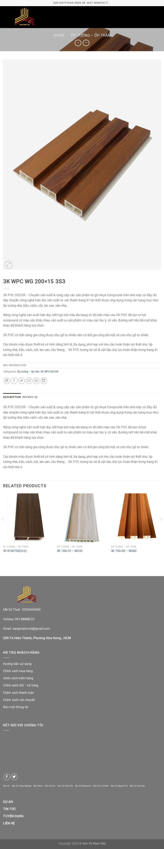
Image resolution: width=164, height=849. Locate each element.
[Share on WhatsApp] (6, 380)
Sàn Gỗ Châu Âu (65, 786)
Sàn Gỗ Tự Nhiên (101, 786)
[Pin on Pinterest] (36, 380)
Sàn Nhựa (38, 786)
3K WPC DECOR (49, 371)
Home (59, 35)
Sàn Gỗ (6, 786)
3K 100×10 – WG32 (70, 551)
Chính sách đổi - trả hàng (20, 685)
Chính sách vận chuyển (19, 700)
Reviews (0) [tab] (30, 397)
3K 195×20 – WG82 (124, 551)
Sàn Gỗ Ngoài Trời (119, 786)
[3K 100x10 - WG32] (82, 518)
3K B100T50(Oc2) (15, 551)
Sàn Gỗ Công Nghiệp (21, 786)
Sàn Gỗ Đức (50, 786)
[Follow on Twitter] (14, 776)
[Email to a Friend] (29, 380)
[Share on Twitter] (21, 380)
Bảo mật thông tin (15, 707)
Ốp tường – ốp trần (91, 35)
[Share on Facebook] (14, 380)
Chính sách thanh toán (18, 693)
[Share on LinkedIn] (43, 380)
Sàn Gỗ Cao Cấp (137, 786)
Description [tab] (12, 397)
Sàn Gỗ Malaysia (83, 786)
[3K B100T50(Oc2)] (28, 518)
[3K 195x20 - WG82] (136, 518)
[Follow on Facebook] (6, 776)
